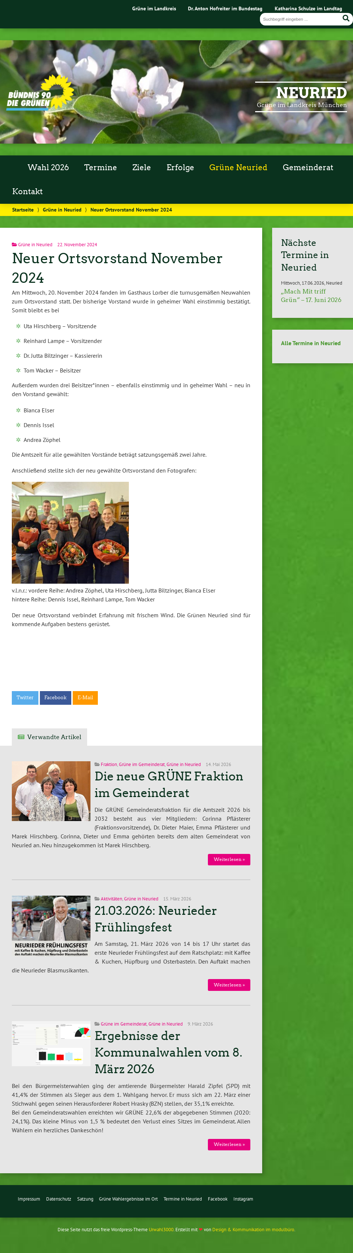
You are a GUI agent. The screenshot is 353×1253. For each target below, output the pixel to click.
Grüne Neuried (238, 167)
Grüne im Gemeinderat (142, 764)
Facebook (55, 697)
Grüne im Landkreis (154, 8)
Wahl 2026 (48, 167)
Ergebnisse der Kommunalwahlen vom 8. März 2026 (168, 1053)
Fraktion (109, 764)
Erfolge (180, 167)
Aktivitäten (111, 899)
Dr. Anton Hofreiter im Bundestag (225, 8)
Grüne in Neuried (62, 209)
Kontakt (27, 191)
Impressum (29, 1199)
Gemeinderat (308, 167)
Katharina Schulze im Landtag (308, 8)
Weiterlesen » (229, 859)
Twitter (25, 697)
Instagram (243, 1199)
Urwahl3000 (161, 1229)
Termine (100, 167)
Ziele (142, 167)
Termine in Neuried (183, 1199)
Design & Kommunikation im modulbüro (253, 1229)
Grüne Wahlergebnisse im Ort (128, 1199)
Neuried (311, 93)
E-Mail (85, 697)
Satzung (85, 1199)
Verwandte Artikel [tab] (54, 737)
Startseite (23, 209)
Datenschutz (58, 1199)
